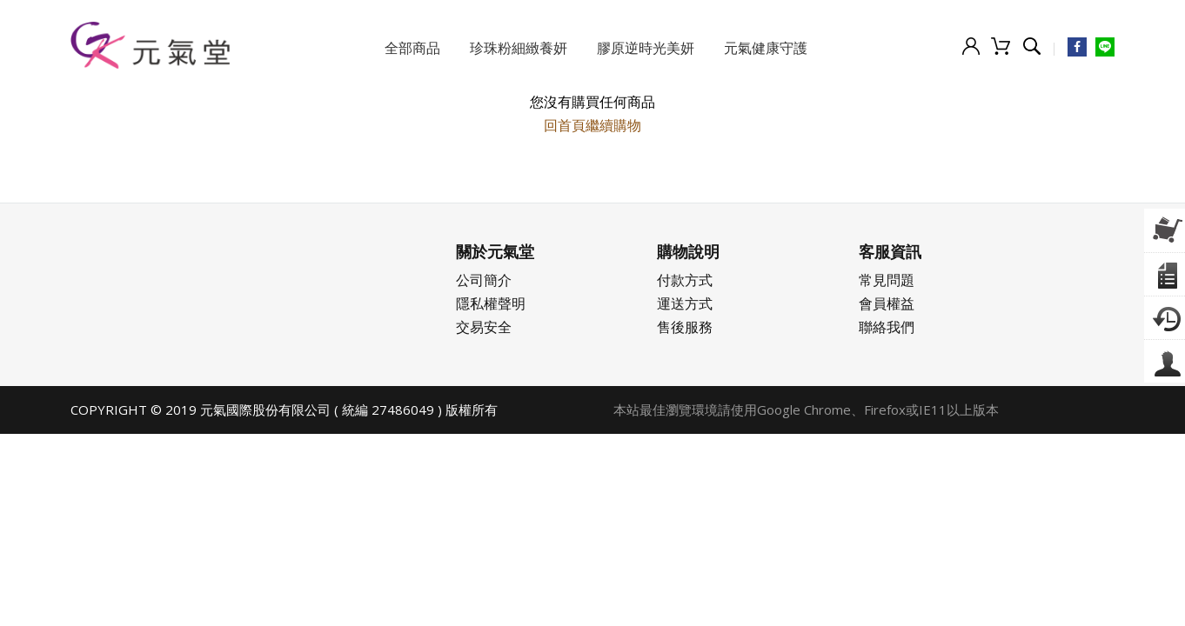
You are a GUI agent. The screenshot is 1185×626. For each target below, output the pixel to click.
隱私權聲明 (491, 303)
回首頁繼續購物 (592, 125)
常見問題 (886, 280)
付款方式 (685, 280)
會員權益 (886, 303)
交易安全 (484, 326)
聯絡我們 (886, 326)
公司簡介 (484, 280)
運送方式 (685, 303)
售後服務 (685, 326)
